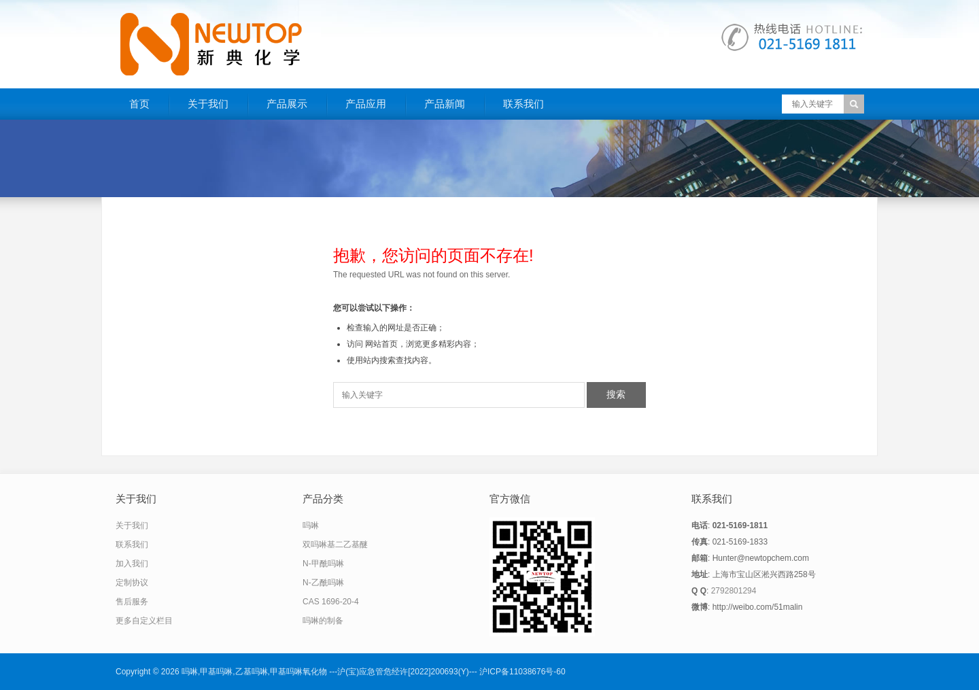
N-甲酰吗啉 (323, 563)
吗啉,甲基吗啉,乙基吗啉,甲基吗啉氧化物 (254, 671)
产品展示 (287, 103)
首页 (139, 103)
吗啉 (311, 525)
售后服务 (132, 601)
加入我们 (132, 563)
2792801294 (734, 591)
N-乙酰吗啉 (323, 582)
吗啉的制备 (323, 620)
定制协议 (132, 582)
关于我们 (208, 103)
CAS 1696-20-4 (331, 601)
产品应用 (365, 103)
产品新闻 (444, 103)
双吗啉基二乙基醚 (335, 544)
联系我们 (523, 103)
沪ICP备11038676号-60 (522, 671)
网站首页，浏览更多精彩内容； (422, 344)
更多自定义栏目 (144, 620)
